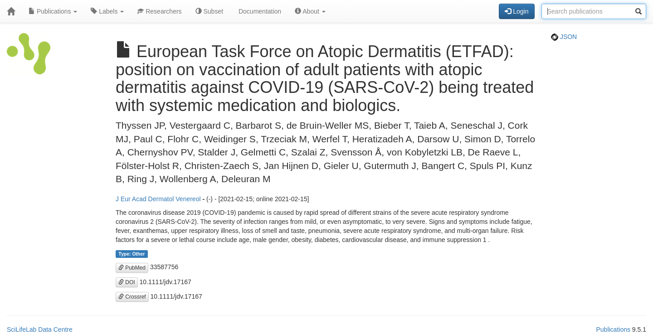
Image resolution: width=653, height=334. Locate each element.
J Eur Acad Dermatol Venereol (158, 199)
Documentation (259, 11)
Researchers (159, 11)
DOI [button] (126, 282)
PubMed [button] (132, 268)
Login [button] (516, 11)
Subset (209, 11)
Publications (53, 11)
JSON (564, 36)
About (310, 11)
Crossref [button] (132, 297)
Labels (107, 11)
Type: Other (131, 254)
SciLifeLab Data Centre (40, 329)
